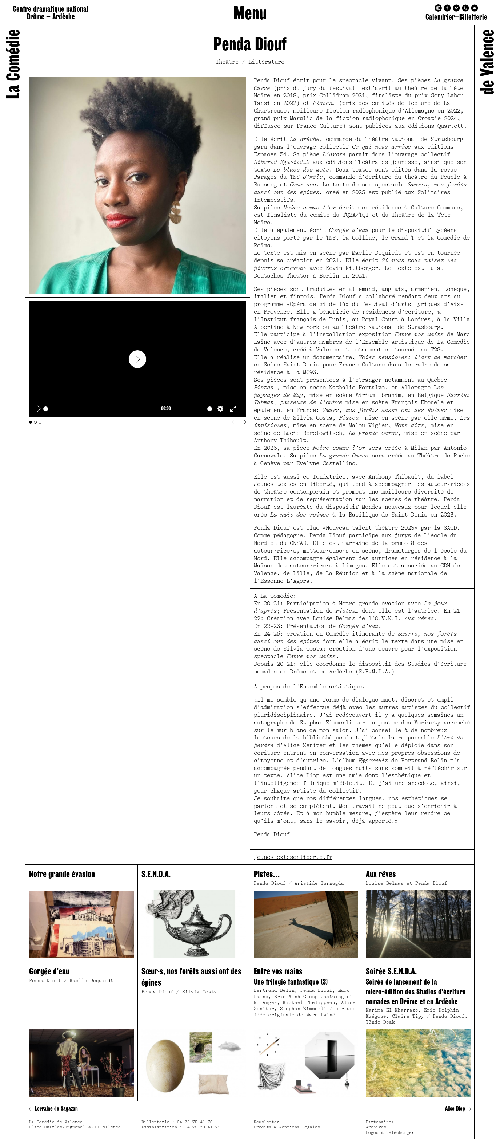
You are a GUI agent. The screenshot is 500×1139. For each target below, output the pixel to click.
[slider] (101, 408)
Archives (376, 1127)
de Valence (487, 62)
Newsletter (266, 1122)
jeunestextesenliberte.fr (293, 857)
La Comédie (12, 64)
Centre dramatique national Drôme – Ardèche (50, 12)
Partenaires (380, 1122)
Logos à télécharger (390, 1132)
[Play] (38, 408)
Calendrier (440, 17)
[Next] (243, 422)
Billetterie (473, 17)
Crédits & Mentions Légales (287, 1127)
